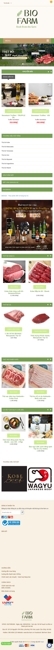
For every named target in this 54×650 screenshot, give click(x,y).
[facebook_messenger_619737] (49, 645)
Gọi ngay (6, 643)
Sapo (42, 642)
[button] (2, 55)
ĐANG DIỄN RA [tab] (8, 77)
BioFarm (27, 642)
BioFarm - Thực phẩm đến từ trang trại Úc (15, 196)
